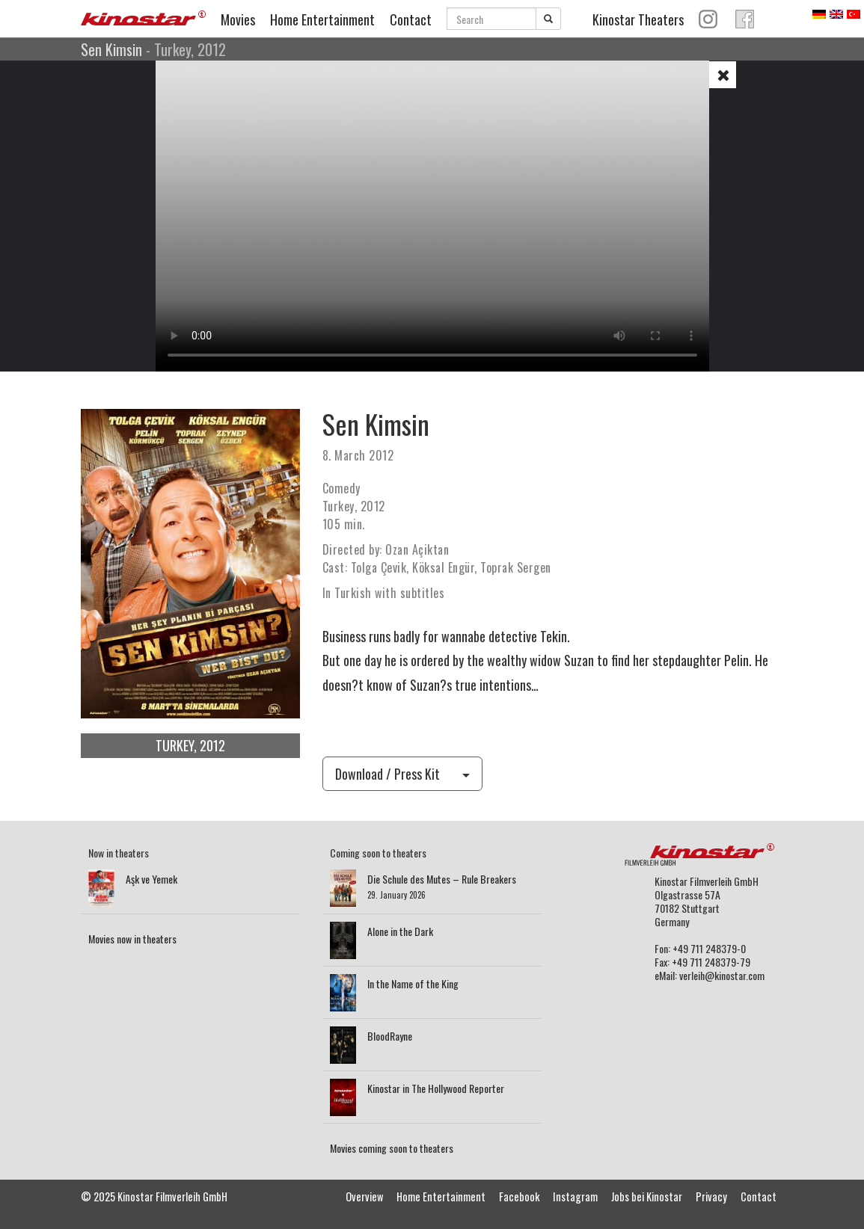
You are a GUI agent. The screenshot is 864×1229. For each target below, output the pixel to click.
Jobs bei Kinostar (646, 1196)
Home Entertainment (322, 19)
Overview (364, 1196)
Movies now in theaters (132, 938)
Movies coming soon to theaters (391, 1148)
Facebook (519, 1196)
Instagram (575, 1196)
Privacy (711, 1196)
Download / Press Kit (402, 773)
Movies (238, 19)
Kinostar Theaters (638, 19)
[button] (722, 74)
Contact (411, 19)
